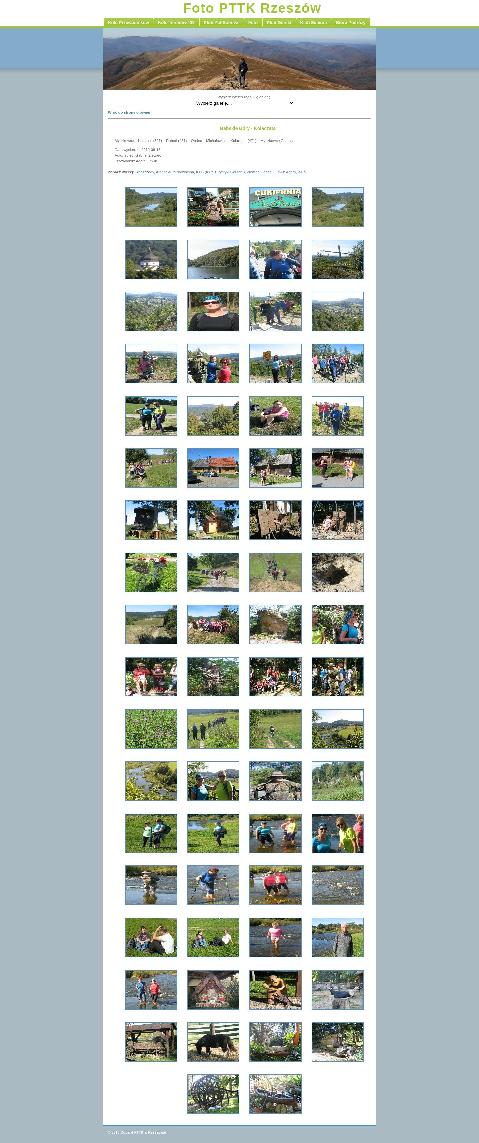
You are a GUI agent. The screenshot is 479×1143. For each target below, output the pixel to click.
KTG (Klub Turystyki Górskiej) (220, 172)
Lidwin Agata (285, 172)
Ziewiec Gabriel (260, 172)
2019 (302, 172)
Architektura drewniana (175, 172)
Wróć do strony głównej (129, 112)
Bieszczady (144, 172)
